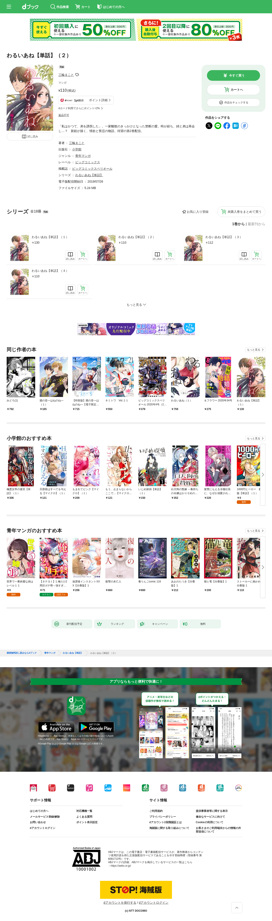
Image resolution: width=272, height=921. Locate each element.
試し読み (32, 136)
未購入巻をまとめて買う (245, 211)
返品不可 (63, 115)
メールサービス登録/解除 (45, 816)
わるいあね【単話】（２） (137, 237)
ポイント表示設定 (87, 822)
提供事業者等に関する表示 (212, 811)
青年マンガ (83, 156)
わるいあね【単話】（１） (50, 237)
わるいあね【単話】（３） (224, 237)
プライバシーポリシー (162, 816)
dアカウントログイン (42, 828)
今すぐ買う (237, 75)
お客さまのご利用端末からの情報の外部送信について (218, 829)
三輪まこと (66, 75)
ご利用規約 (156, 811)
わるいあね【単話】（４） (50, 270)
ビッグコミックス (87, 162)
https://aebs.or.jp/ (121, 865)
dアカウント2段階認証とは (165, 822)
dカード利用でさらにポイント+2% (79, 108)
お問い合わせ (38, 822)
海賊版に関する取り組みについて (169, 828)
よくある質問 (84, 816)
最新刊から (256, 224)
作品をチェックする (236, 102)
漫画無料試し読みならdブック (22, 653)
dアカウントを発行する (120, 902)
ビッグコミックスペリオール (92, 168)
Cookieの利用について (209, 822)
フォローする (77, 75)
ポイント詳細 (98, 100)
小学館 (76, 149)
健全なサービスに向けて (210, 816)
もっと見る (253, 349)
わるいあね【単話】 (89, 175)
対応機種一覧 (84, 811)
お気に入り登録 (197, 211)
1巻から (238, 224)
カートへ (237, 89)
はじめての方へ (39, 811)
